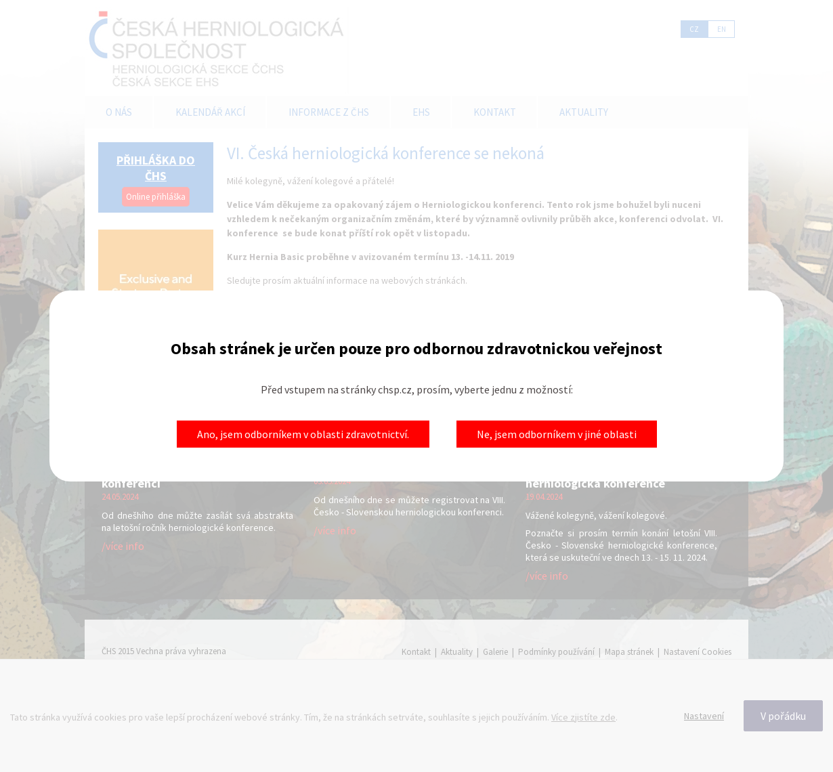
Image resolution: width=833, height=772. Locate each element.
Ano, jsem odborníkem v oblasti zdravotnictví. (303, 434)
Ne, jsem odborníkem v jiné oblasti (557, 434)
